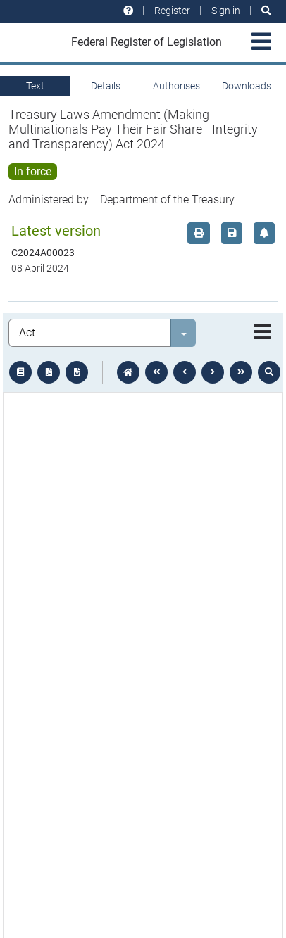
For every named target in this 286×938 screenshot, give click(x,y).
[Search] (266, 11)
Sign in (225, 10)
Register (172, 10)
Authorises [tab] (176, 85)
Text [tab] (35, 85)
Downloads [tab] (246, 85)
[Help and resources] (128, 11)
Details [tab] (105, 85)
